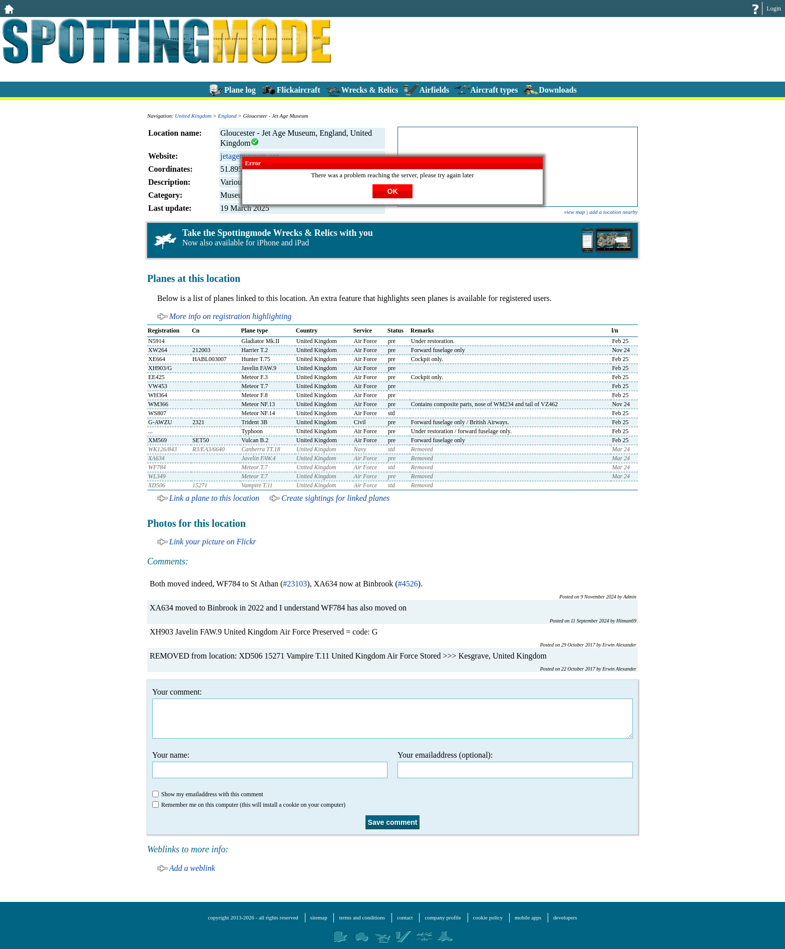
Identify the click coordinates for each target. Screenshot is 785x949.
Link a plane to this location (214, 498)
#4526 (408, 583)
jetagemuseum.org (249, 156)
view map (574, 212)
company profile (443, 917)
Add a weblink (192, 868)
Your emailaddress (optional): (515, 764)
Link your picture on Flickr (212, 541)
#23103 (295, 583)
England (227, 116)
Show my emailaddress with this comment (207, 794)
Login (773, 8)
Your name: (269, 764)
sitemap (318, 917)
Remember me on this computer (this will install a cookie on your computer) (248, 804)
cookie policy (488, 917)
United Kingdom (193, 116)
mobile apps (528, 917)
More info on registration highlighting (230, 316)
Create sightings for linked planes (335, 498)
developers (565, 917)
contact (405, 917)
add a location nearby (613, 212)
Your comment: (392, 713)
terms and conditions (362, 917)
